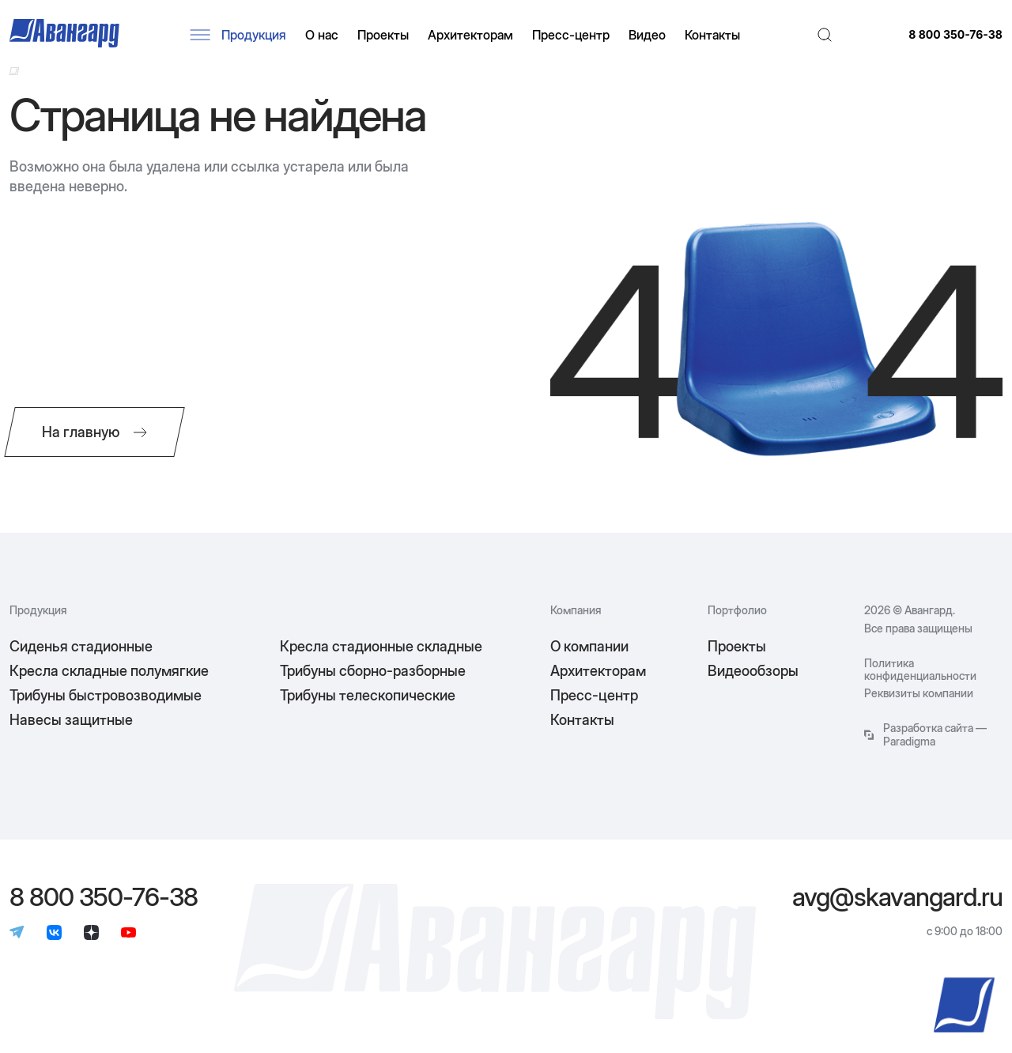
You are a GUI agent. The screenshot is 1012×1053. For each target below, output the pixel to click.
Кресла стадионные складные (381, 646)
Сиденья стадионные (81, 646)
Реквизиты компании (918, 693)
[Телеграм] (17, 934)
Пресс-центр (571, 35)
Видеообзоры (753, 670)
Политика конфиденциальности (920, 669)
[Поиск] (824, 35)
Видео (647, 35)
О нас (321, 35)
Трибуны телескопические (367, 695)
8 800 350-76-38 (955, 34)
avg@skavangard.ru (897, 897)
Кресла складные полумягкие (109, 670)
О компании (589, 646)
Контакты (712, 35)
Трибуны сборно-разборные (373, 670)
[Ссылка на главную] (14, 71)
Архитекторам (470, 35)
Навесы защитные (71, 719)
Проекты (383, 35)
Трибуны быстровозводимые (105, 695)
